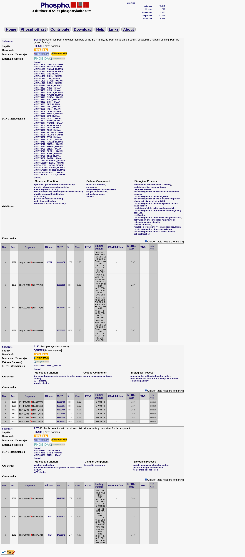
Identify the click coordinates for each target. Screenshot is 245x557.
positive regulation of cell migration (151, 196)
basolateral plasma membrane (101, 189)
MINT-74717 (39, 144)
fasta (37, 49)
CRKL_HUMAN (54, 76)
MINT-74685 (39, 135)
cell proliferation (142, 234)
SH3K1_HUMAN (57, 170)
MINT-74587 (39, 118)
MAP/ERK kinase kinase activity (50, 203)
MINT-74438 (39, 90)
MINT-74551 (39, 106)
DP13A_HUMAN (54, 97)
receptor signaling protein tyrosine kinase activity (58, 192)
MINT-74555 (39, 109)
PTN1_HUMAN (56, 172)
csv (45, 49)
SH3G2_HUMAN (57, 167)
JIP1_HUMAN (53, 116)
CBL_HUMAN (53, 74)
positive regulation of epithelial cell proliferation (157, 217)
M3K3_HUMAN (54, 365)
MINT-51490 (39, 71)
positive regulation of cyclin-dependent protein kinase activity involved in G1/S (157, 200)
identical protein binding (46, 189)
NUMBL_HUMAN (55, 123)
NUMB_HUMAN (54, 121)
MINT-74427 (39, 88)
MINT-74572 (39, 116)
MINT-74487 (39, 99)
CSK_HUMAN (53, 78)
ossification (139, 215)
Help (100, 29)
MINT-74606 (39, 125)
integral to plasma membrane (97, 376)
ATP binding (40, 196)
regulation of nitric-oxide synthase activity (154, 208)
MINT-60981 (39, 455)
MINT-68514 (39, 85)
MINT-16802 (39, 64)
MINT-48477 (39, 365)
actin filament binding (45, 201)
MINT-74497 (39, 102)
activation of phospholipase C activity (152, 184)
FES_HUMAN (53, 104)
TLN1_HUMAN (54, 156)
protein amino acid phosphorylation (150, 465)
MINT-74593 (39, 121)
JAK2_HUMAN (54, 111)
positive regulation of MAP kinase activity (154, 231)
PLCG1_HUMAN (55, 132)
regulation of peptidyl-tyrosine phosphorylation (157, 227)
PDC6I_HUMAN (54, 85)
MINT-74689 (39, 139)
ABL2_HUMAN (54, 90)
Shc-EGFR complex (95, 184)
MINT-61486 (39, 76)
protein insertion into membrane (150, 187)
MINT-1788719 (41, 160)
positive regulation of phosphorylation (153, 229)
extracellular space (95, 194)
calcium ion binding (44, 465)
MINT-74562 (39, 111)
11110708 (61, 418)
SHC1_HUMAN (54, 149)
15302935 (61, 285)
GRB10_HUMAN (55, 64)
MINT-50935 (39, 67)
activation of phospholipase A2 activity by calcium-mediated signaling (154, 221)
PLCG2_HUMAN (55, 135)
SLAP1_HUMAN (54, 151)
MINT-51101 (39, 69)
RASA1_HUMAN (55, 142)
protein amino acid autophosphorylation (150, 376)
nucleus (90, 196)
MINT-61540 (39, 83)
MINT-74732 (39, 149)
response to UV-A (142, 189)
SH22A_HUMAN (54, 146)
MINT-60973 (39, 74)
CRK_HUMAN (53, 102)
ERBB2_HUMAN (57, 160)
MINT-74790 (39, 156)
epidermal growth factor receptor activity (54, 184)
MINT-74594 (39, 123)
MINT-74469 (39, 95)
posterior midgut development (148, 467)
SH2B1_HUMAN (54, 144)
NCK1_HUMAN (54, 118)
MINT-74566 (39, 113)
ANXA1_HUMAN (55, 69)
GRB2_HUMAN (54, 83)
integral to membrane (96, 192)
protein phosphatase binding (48, 199)
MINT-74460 (39, 92)
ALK (36, 346)
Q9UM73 (39, 350)
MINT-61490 (39, 81)
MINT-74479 (39, 97)
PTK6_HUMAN (54, 137)
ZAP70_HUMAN (54, 158)
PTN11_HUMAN (54, 139)
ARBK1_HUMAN (55, 71)
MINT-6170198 (41, 167)
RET (36, 428)
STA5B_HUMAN (54, 81)
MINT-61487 (39, 78)
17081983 (61, 308)
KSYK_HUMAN (54, 153)
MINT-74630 (39, 128)
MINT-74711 (39, 142)
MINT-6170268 (41, 170)
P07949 (38, 432)
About (128, 29)
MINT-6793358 (41, 172)
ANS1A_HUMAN (55, 92)
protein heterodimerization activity (51, 187)
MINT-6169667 (41, 163)
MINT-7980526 (41, 174)
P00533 (38, 46)
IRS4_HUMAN (53, 109)
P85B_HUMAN (54, 128)
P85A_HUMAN (54, 125)
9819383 (61, 414)
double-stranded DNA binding (49, 194)
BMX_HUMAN (53, 99)
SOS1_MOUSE (56, 165)
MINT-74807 (39, 158)
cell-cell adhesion (142, 224)
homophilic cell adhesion (145, 470)
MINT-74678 (39, 132)
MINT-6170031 (41, 165)
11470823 (61, 498)
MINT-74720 (39, 146)
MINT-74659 (39, 130)
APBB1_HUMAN (55, 95)
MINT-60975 (39, 453)
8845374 (61, 262)
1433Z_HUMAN (54, 67)
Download (83, 29)
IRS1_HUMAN (53, 106)
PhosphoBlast (33, 29)
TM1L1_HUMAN (57, 174)
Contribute (59, 29)
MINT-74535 (39, 104)
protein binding (41, 383)
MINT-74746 (39, 151)
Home (11, 29)
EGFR (37, 39)
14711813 (61, 517)
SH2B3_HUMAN (54, 113)
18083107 (61, 330)
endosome (91, 187)
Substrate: (7, 41)
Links (114, 29)
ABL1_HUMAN (54, 88)
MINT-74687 (39, 137)
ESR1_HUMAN (56, 163)
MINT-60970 (39, 450)
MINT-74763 (39, 153)
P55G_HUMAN (54, 130)
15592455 (61, 402)
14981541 (61, 535)
